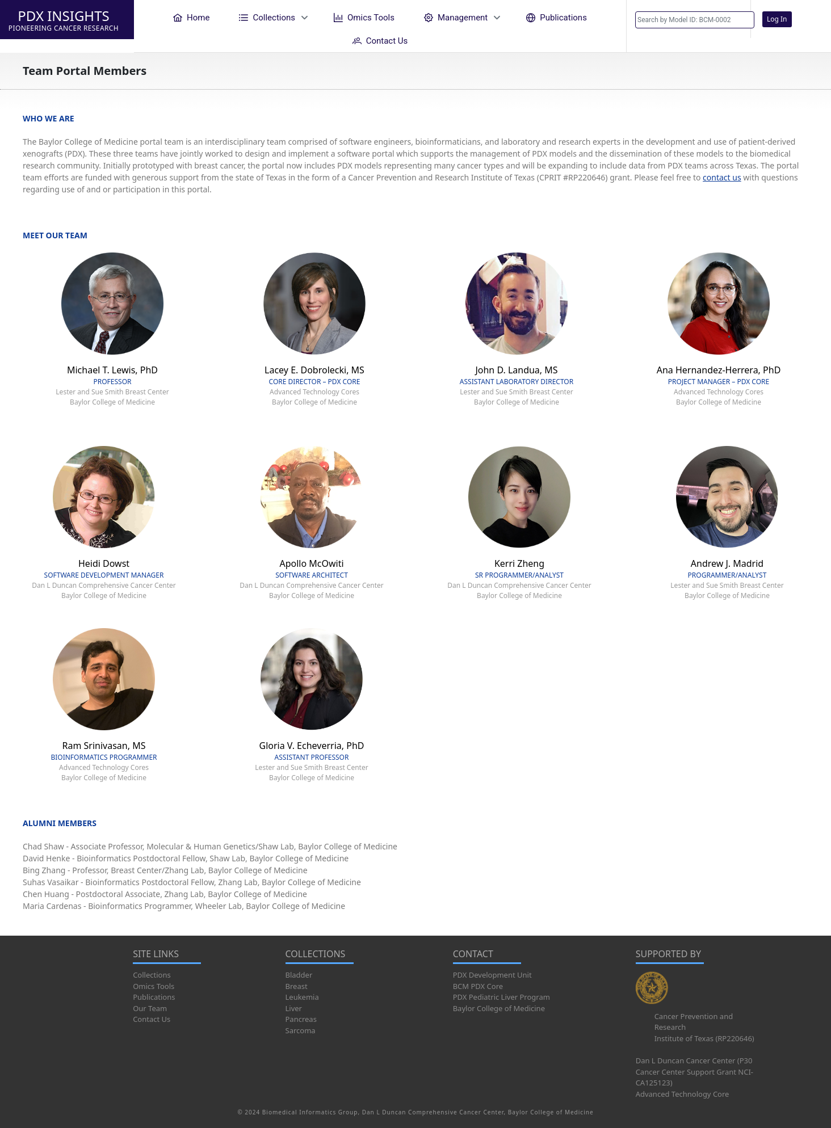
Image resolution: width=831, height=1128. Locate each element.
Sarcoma (301, 1030)
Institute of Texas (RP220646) (704, 1038)
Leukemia (302, 997)
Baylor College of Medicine (499, 1008)
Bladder (299, 975)
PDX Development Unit (492, 975)
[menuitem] (191, 17)
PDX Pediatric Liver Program (501, 997)
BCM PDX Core (478, 986)
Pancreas (301, 1019)
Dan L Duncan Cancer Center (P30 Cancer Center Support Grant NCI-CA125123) (694, 1071)
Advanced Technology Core (682, 1094)
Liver (294, 1008)
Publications (154, 997)
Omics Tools (153, 986)
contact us (722, 177)
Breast (297, 986)
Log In (777, 19)
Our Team (150, 1008)
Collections (152, 975)
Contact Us (151, 1019)
